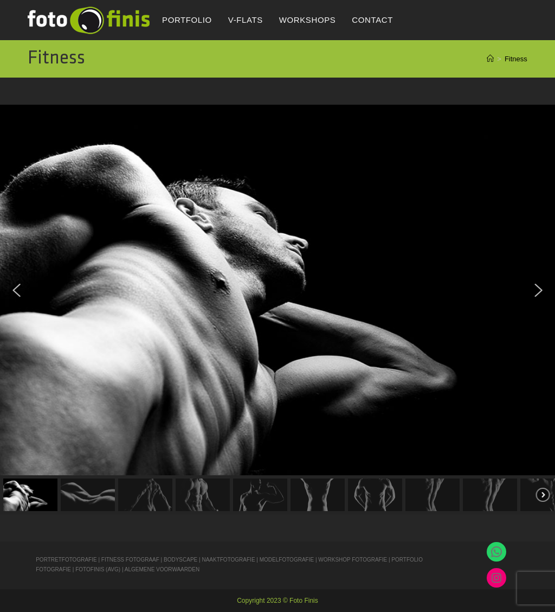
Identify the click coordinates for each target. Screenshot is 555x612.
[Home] (490, 59)
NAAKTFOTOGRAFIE (229, 560)
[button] (16, 290)
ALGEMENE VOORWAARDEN (162, 569)
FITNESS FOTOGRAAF (130, 560)
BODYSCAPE (180, 560)
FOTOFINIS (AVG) (97, 569)
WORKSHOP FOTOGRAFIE (352, 560)
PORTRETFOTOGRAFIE (67, 560)
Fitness (516, 59)
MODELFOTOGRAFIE (287, 560)
